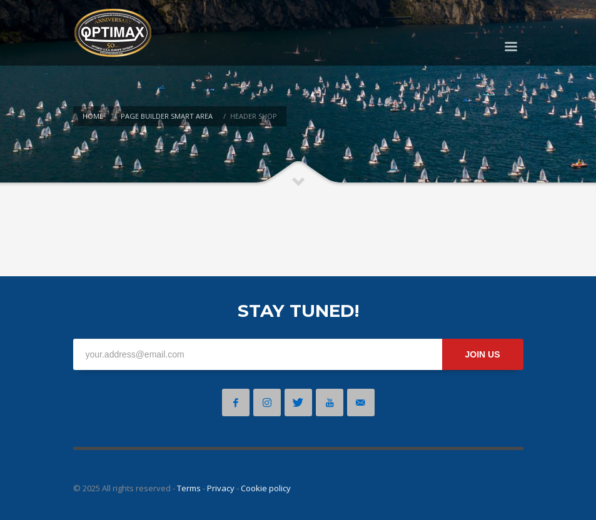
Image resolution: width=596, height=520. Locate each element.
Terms (189, 488)
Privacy (221, 488)
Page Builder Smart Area (167, 116)
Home (93, 116)
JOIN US (482, 354)
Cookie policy (266, 488)
